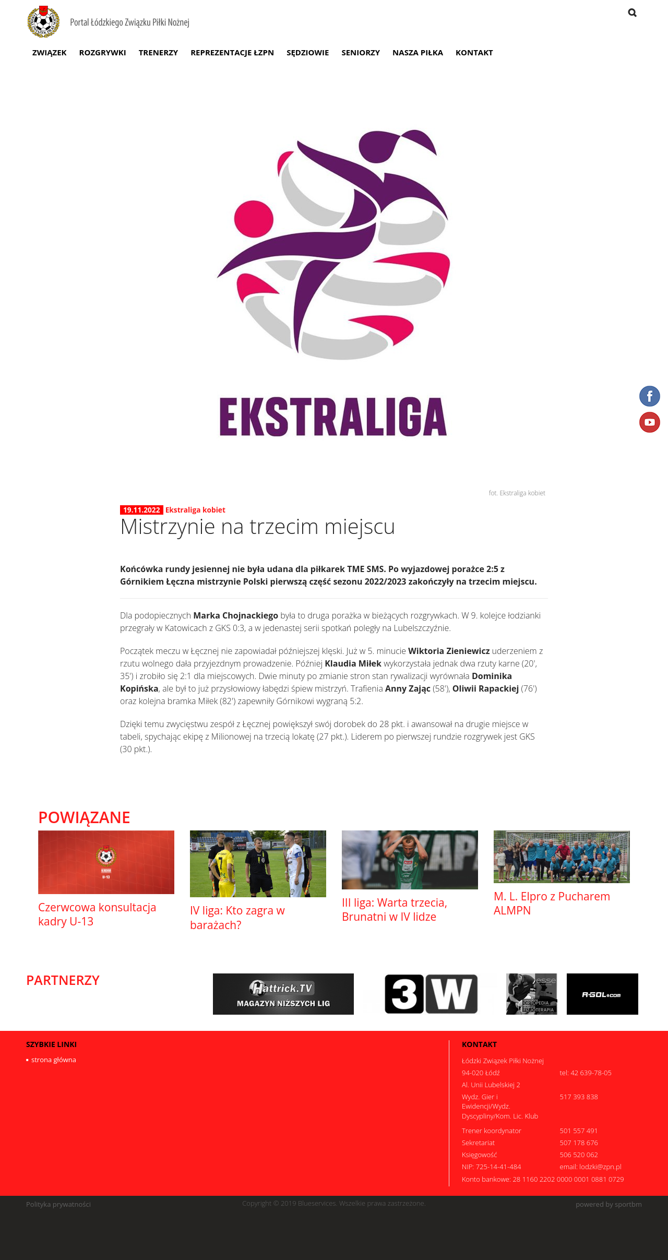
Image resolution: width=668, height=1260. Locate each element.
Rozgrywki (102, 52)
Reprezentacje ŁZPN (232, 52)
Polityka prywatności (58, 1204)
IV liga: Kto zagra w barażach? (237, 917)
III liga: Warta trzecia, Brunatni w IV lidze (394, 909)
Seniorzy (360, 52)
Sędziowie (308, 52)
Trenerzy (158, 52)
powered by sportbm (609, 1204)
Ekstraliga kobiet (195, 510)
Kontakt (474, 52)
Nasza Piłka (417, 52)
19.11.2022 (141, 510)
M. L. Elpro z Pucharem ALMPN (552, 903)
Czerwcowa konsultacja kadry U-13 (97, 914)
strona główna (53, 1059)
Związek (49, 52)
